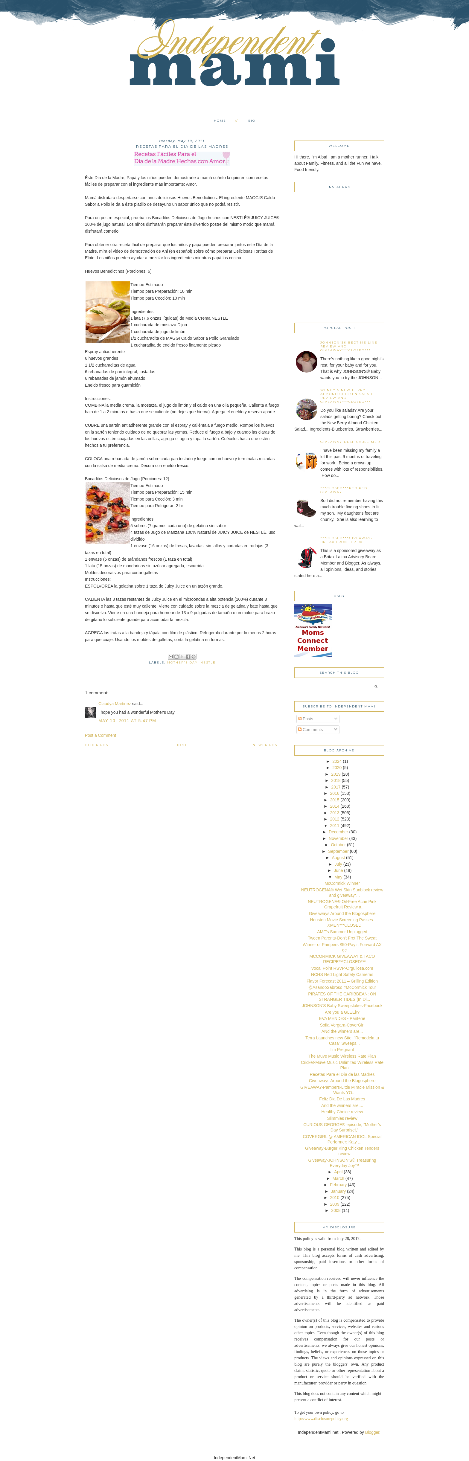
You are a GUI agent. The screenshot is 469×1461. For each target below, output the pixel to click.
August (338, 857)
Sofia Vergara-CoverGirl (342, 1025)
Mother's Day (182, 662)
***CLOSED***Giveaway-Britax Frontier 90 (346, 540)
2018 (335, 780)
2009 (334, 1204)
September (338, 851)
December (338, 831)
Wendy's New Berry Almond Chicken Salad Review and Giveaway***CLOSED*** (346, 396)
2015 (334, 799)
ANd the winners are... (342, 1031)
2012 (334, 819)
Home (220, 121)
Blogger (372, 1432)
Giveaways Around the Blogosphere (342, 913)
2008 (335, 1210)
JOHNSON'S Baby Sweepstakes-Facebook (342, 1005)
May (338, 877)
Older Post (97, 745)
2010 (334, 1197)
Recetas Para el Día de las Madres (342, 1074)
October (338, 844)
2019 (335, 774)
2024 (337, 761)
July (338, 864)
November (338, 838)
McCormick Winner (342, 883)
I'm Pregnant (342, 1049)
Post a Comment (100, 735)
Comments (310, 729)
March (338, 1178)
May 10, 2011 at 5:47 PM (127, 720)
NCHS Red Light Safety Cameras (342, 974)
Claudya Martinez (114, 703)
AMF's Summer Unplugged (342, 931)
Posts (305, 718)
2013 (334, 812)
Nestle (208, 662)
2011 (334, 825)
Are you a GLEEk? (342, 1012)
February (338, 1184)
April (338, 1171)
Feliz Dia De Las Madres (342, 1098)
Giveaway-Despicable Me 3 (350, 442)
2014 (334, 806)
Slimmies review (342, 1118)
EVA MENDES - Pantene (342, 1018)
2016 (334, 793)
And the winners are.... (342, 1105)
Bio (251, 121)
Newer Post (266, 745)
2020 (337, 767)
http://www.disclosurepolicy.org (321, 1418)
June (338, 870)
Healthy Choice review (342, 1111)
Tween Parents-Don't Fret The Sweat (342, 938)
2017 (335, 787)
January (338, 1191)
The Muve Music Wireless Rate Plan (342, 1056)
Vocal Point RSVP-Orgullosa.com (342, 968)
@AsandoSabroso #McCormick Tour (342, 987)
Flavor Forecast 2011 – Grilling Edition (342, 981)
